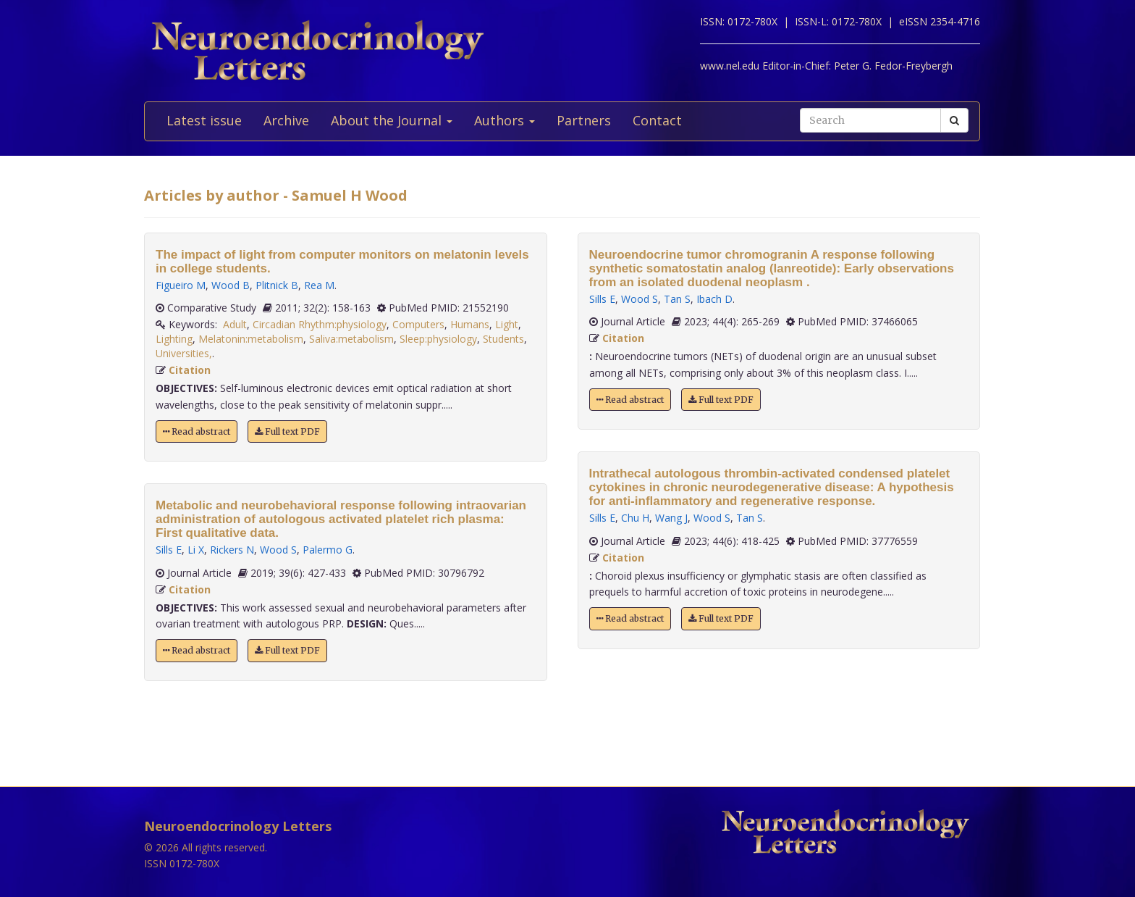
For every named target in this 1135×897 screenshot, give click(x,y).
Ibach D (714, 299)
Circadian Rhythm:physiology (320, 324)
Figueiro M (181, 285)
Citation (190, 370)
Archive (286, 120)
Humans (469, 324)
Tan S (677, 299)
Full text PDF (287, 431)
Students (503, 339)
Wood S (278, 549)
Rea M (319, 285)
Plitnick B (277, 285)
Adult (235, 324)
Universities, (184, 353)
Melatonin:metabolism (250, 339)
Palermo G (328, 549)
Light (506, 324)
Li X (195, 549)
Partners (584, 120)
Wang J (671, 518)
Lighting (174, 339)
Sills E (169, 549)
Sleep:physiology (438, 339)
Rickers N (232, 549)
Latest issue (204, 120)
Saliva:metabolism (351, 339)
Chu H (635, 518)
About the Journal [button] (391, 120)
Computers (418, 324)
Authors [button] (504, 120)
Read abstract (196, 431)
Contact (657, 120)
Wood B (230, 285)
